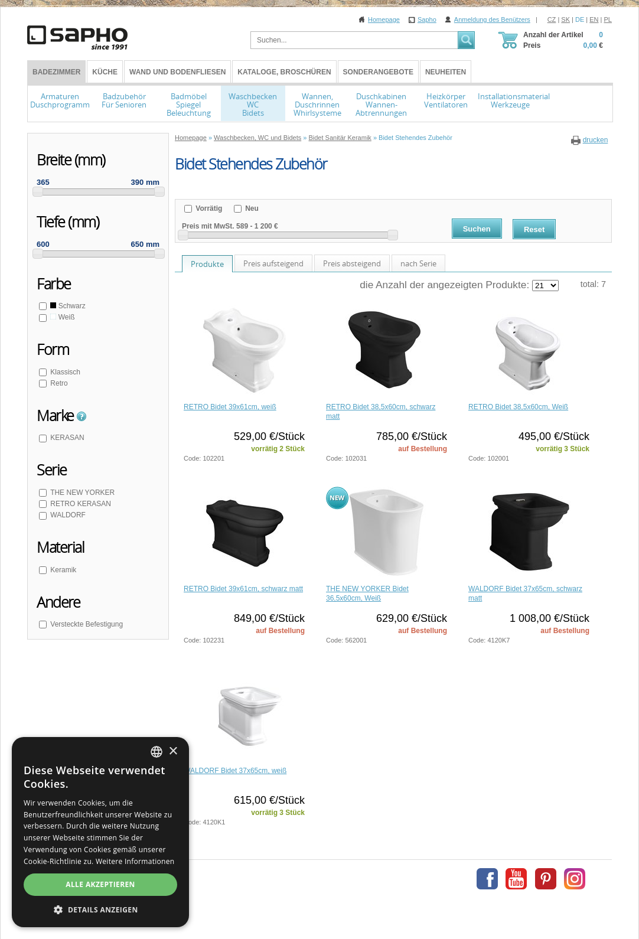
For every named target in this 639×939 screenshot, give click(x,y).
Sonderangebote (378, 72)
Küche (105, 72)
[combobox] (156, 752)
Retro (58, 383)
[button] (100, 909)
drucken (595, 140)
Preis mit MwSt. (208, 226)
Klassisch (64, 372)
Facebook (487, 878)
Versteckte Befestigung (85, 624)
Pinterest (545, 878)
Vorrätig (208, 208)
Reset (534, 229)
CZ (551, 19)
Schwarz (67, 306)
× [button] (172, 751)
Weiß (61, 317)
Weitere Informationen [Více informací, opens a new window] (135, 861)
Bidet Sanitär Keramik (339, 137)
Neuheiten (445, 72)
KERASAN (66, 437)
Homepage (384, 19)
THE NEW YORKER (81, 492)
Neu (251, 208)
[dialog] (100, 832)
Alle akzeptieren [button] (100, 884)
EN (593, 19)
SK (565, 19)
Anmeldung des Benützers (492, 19)
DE (579, 19)
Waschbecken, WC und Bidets (257, 137)
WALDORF (67, 515)
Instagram (574, 878)
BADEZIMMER (56, 72)
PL (608, 19)
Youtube (516, 878)
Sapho (427, 19)
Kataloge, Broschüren (284, 72)
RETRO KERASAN (79, 504)
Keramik (62, 570)
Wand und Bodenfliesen (177, 72)
